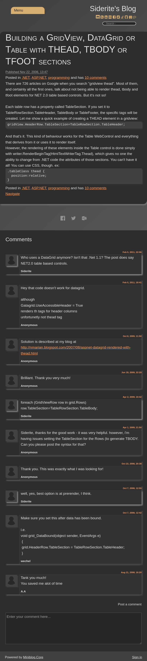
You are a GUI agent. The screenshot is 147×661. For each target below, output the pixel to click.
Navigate (13, 194)
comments (95, 78)
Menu (18, 10)
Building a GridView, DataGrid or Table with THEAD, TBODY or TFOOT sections (70, 49)
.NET (25, 78)
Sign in (137, 657)
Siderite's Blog (113, 9)
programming (59, 78)
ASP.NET (39, 78)
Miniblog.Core (33, 657)
